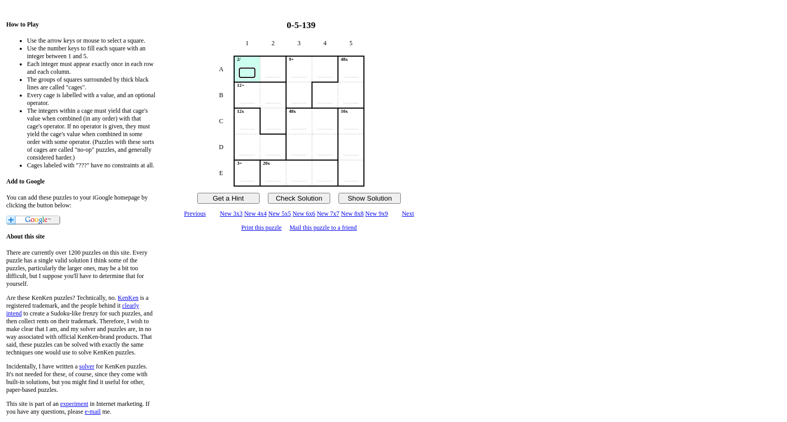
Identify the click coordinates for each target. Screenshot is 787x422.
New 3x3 (231, 213)
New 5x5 (279, 213)
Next (408, 213)
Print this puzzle (261, 227)
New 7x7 (328, 213)
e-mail (93, 411)
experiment (74, 403)
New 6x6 (304, 213)
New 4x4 (255, 213)
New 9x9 (376, 213)
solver (86, 366)
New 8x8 (352, 213)
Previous (195, 213)
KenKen (128, 297)
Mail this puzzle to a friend (323, 227)
